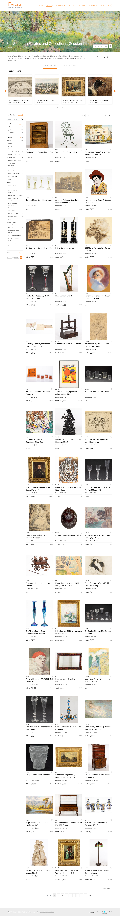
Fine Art (9, 140)
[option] (20, 89)
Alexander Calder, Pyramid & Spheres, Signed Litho (66, 393)
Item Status (10, 124)
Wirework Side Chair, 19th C (66, 152)
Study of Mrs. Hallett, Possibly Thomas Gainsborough (37, 536)
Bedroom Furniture (12, 185)
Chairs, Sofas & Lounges (14, 213)
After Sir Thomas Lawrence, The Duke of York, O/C (38, 488)
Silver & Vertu (11, 171)
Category (9, 138)
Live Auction (14, 40)
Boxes (9, 179)
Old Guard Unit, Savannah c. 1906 (39, 248)
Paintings (10, 146)
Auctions (49, 5)
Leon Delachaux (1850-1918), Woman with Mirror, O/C (66, 871)
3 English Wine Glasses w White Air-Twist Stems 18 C (97, 488)
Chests (9, 219)
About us (82, 5)
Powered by (100, 912)
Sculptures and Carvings (14, 174)
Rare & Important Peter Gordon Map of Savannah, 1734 (19, 101)
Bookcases (10, 188)
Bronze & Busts (11, 168)
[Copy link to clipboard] (98, 57)
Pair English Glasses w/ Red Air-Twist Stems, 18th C (38, 297)
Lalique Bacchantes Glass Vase (38, 774)
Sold (15, 130)
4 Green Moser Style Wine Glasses (39, 200)
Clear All (20, 115)
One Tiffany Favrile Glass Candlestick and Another (35, 632)
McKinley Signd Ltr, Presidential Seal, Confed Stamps (38, 345)
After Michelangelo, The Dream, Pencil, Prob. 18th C (97, 345)
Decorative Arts (11, 157)
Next (91, 895)
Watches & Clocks (11, 222)
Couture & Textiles (11, 225)
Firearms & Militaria (13, 243)
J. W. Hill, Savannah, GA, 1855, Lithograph (46, 101)
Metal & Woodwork (12, 176)
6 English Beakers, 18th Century (97, 391)
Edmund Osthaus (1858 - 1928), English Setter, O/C (100, 101)
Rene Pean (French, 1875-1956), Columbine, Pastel (97, 297)
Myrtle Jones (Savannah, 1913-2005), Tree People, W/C (67, 584)
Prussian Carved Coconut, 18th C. (68, 535)
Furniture (9, 182)
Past (15, 127)
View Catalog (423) (100, 46)
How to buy (71, 5)
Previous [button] (5, 91)
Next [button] (115, 91)
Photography (11, 149)
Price (8, 253)
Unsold (15, 132)
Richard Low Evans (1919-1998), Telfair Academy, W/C (97, 153)
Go (21, 257)
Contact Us (91, 5)
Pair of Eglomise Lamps (64, 248)
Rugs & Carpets (12, 211)
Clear (20, 124)
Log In (109, 5)
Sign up (101, 5)
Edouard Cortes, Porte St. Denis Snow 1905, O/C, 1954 (73, 101)
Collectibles (10, 228)
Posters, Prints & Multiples (14, 152)
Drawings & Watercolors (14, 155)
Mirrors (9, 208)
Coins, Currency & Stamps (14, 235)
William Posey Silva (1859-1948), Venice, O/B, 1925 (98, 536)
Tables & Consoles (12, 216)
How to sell (59, 5)
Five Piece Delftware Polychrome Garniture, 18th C (97, 823)
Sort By (83, 115)
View (105, 115)
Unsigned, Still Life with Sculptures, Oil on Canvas (35, 440)
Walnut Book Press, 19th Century (68, 344)
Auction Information (69, 66)
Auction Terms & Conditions (47, 912)
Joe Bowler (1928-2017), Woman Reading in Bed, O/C (98, 728)
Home (41, 5)
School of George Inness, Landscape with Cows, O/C (65, 776)
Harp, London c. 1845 (63, 296)
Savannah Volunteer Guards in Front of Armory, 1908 (67, 201)
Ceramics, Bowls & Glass (14, 160)
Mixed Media (11, 143)
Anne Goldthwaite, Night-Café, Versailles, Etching (96, 440)
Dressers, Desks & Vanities (15, 195)
